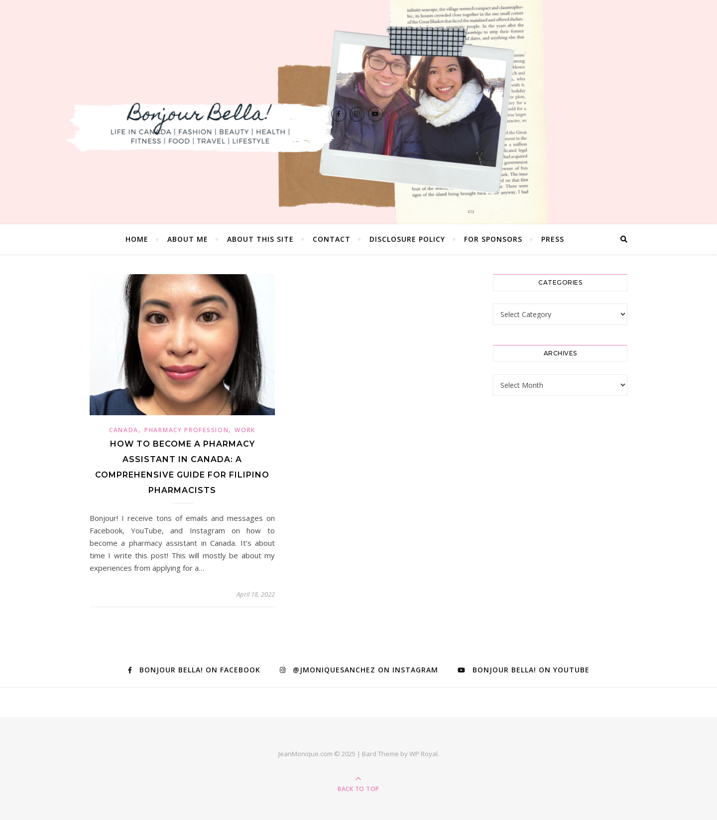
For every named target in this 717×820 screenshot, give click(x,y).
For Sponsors (493, 239)
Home (136, 239)
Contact (332, 239)
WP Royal (423, 753)
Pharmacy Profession (186, 430)
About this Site (260, 239)
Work (245, 430)
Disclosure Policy (407, 239)
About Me (187, 239)
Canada (123, 430)
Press (552, 239)
